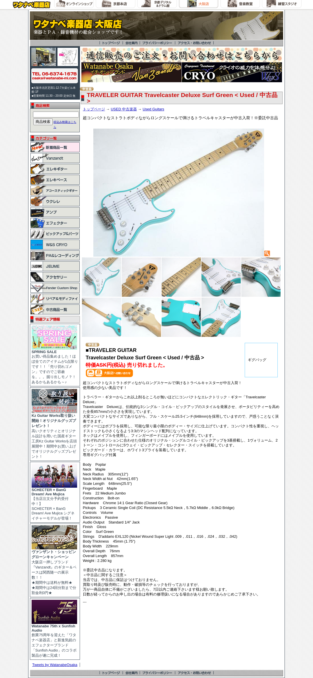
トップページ (94, 109)
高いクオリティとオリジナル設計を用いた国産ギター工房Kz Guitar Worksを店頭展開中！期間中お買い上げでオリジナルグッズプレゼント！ (54, 434)
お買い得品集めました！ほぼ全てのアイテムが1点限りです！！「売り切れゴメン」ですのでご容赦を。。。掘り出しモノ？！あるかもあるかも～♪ (55, 365)
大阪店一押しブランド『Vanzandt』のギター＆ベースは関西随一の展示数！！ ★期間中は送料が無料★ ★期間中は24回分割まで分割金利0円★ (54, 570)
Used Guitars (153, 109)
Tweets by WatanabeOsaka (54, 665)
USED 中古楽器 (124, 109)
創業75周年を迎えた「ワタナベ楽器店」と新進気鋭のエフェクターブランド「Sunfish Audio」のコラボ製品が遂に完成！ (54, 639)
